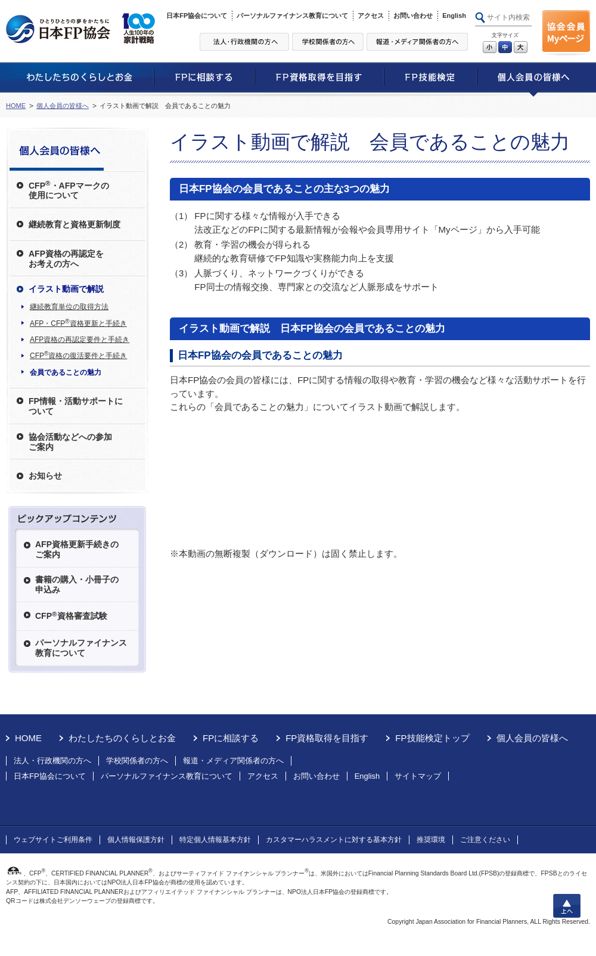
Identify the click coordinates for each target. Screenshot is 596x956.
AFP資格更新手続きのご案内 (77, 549)
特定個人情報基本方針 (215, 839)
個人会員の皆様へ (62, 105)
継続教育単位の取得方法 (69, 307)
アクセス (371, 15)
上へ (566, 905)
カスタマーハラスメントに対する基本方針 (334, 839)
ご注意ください (485, 839)
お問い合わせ (413, 15)
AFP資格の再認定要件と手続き (79, 339)
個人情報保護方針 (135, 839)
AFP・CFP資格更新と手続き (78, 323)
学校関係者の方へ (137, 760)
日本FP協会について (196, 15)
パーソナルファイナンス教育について (292, 15)
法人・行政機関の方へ (52, 760)
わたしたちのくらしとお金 (122, 738)
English (454, 15)
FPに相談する (231, 738)
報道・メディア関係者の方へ (233, 760)
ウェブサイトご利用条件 (53, 839)
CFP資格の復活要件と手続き (78, 355)
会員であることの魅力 (65, 372)
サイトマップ (418, 776)
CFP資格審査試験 (71, 615)
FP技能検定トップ (432, 738)
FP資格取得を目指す (326, 738)
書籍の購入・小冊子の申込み (77, 584)
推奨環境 (431, 839)
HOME (16, 105)
